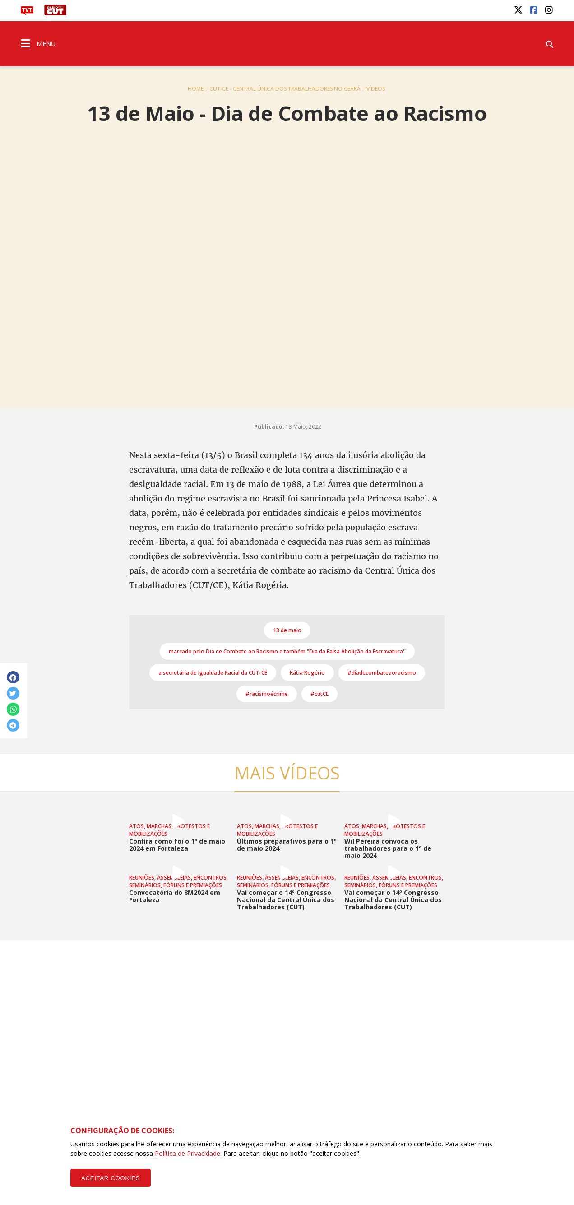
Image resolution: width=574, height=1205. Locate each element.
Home (196, 89)
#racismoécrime (266, 694)
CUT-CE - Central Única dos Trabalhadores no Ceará (285, 89)
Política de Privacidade (187, 1153)
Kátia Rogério (307, 673)
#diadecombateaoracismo (381, 673)
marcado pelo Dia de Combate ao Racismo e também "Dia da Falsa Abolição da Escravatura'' (287, 651)
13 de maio (287, 630)
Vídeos (375, 89)
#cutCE (319, 694)
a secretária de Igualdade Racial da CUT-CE (212, 673)
